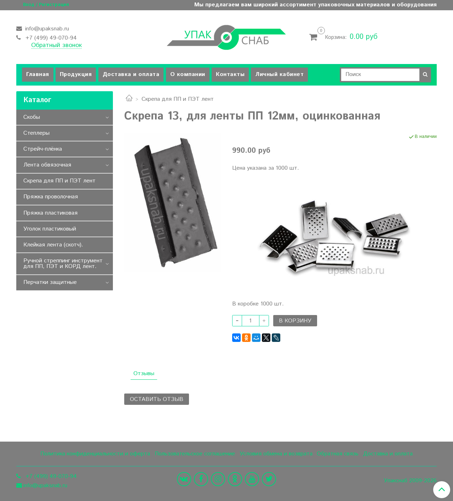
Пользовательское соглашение (195, 454)
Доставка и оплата (131, 74)
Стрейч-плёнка (42, 149)
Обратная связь (338, 454)
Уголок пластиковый (49, 229)
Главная (37, 74)
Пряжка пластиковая (50, 213)
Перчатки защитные (50, 282)
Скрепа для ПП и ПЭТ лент (178, 99)
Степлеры (36, 133)
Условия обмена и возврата (276, 454)
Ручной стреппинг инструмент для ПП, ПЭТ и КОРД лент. (63, 263)
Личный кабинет (279, 74)
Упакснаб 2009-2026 (410, 481)
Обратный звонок (56, 45)
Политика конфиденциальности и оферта (95, 454)
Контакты (230, 74)
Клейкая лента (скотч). (53, 245)
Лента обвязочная (47, 165)
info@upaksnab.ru (46, 29)
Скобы (31, 117)
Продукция (76, 74)
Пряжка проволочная (50, 197)
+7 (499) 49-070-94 (50, 38)
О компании (187, 74)
